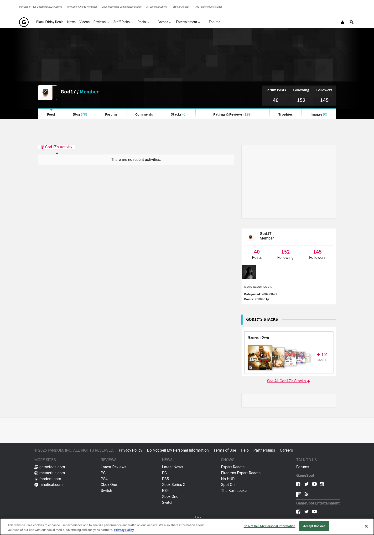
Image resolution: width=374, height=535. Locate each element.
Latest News (172, 467)
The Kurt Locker (234, 490)
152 (301, 100)
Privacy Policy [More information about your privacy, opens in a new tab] (124, 530)
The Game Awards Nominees (82, 6)
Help (245, 450)
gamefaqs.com (49, 467)
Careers (286, 450)
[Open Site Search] (351, 22)
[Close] (366, 526)
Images (319, 114)
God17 (68, 91)
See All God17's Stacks (289, 381)
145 (324, 100)
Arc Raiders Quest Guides (208, 6)
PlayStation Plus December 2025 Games (40, 6)
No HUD (228, 479)
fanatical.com (48, 484)
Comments (144, 114)
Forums (111, 114)
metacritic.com (49, 473)
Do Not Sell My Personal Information (178, 450)
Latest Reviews (113, 467)
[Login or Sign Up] (342, 22)
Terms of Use (224, 450)
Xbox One (109, 484)
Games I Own (258, 337)
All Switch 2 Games (156, 6)
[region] (187, 526)
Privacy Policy (130, 450)
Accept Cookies (314, 526)
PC (103, 473)
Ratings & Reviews (232, 114)
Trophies (285, 114)
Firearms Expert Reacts (240, 473)
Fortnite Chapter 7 (181, 6)
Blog (80, 114)
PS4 (104, 479)
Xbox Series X (173, 484)
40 (276, 100)
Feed (51, 114)
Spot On (228, 484)
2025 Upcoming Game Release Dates (122, 6)
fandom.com (47, 479)
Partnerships (264, 450)
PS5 (165, 479)
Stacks (179, 114)
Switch (106, 490)
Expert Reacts (232, 467)
